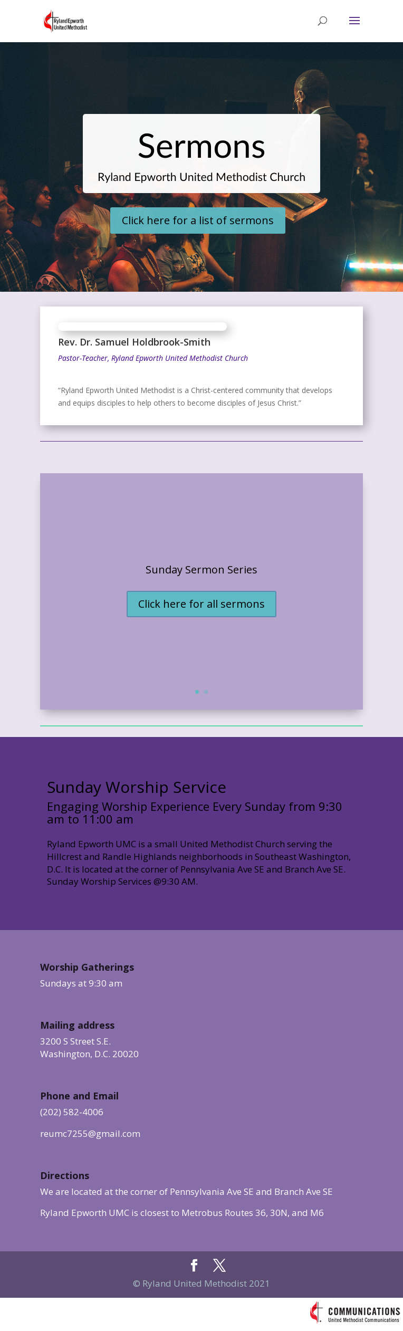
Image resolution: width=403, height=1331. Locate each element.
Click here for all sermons (201, 604)
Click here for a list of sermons (198, 220)
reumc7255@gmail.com (90, 1133)
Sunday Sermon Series (201, 569)
